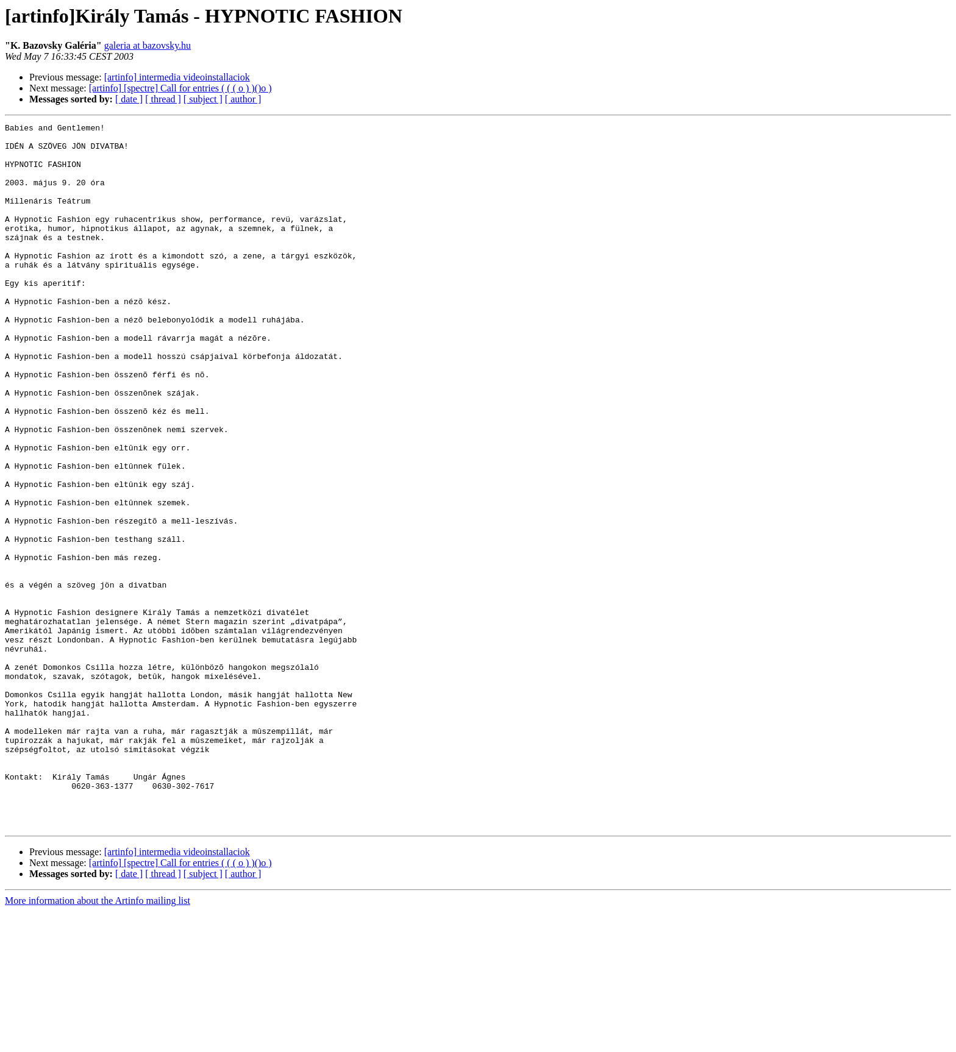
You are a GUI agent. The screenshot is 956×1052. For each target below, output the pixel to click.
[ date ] (129, 99)
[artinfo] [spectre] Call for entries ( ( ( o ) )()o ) (180, 88)
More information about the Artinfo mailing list (97, 1041)
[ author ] (243, 99)
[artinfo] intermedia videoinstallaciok (177, 77)
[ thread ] (163, 99)
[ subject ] (203, 99)
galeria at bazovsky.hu (147, 45)
